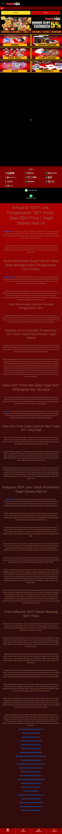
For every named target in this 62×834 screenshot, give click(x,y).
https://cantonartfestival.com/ (31, 799)
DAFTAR (15, 13)
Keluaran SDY (7, 231)
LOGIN (45, 13)
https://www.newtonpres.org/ (31, 810)
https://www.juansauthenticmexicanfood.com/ (31, 756)
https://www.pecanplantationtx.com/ (31, 768)
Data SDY (6, 411)
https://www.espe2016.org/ (31, 733)
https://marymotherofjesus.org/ (31, 741)
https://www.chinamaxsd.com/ (31, 783)
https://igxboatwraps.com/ (31, 737)
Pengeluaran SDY (9, 277)
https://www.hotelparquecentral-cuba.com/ (31, 764)
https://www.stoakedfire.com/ (31, 771)
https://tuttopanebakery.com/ (31, 748)
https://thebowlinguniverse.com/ (31, 775)
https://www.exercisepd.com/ (31, 787)
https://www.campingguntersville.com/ (31, 795)
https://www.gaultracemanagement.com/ (31, 779)
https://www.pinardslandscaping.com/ (31, 729)
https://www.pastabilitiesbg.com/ (31, 752)
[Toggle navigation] (3, 3)
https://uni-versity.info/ (31, 791)
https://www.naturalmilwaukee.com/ (31, 802)
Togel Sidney (10, 499)
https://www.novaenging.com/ (31, 760)
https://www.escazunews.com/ (31, 744)
